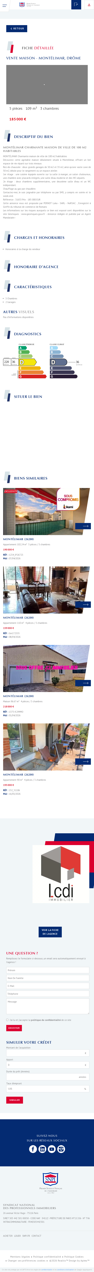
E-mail (11, 985)
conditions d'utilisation (65, 1270)
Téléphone (12, 993)
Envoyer (14, 1028)
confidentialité (46, 1270)
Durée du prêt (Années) (18, 1071)
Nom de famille (15, 978)
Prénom (11, 970)
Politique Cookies (74, 1256)
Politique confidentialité (47, 1256)
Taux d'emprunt (14, 1083)
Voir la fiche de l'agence (50, 932)
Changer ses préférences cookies (27, 1260)
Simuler (14, 1100)
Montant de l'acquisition (18, 1047)
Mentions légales (20, 1256)
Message (12, 1001)
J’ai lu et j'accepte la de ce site (40, 1020)
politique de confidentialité (46, 1020)
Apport (9, 1059)
